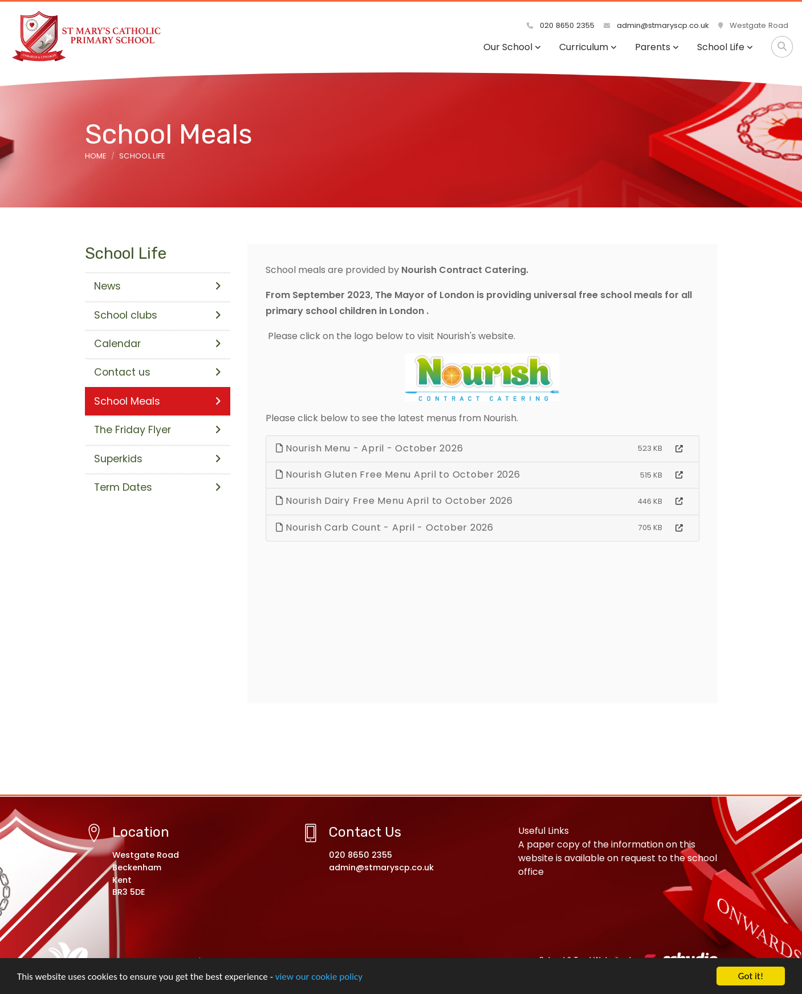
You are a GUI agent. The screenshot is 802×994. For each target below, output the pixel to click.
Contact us (157, 372)
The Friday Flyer (157, 430)
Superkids (157, 459)
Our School (512, 47)
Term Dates (157, 487)
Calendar (157, 344)
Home (96, 156)
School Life (725, 47)
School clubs (157, 315)
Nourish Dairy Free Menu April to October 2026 (394, 500)
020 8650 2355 (561, 25)
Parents (657, 47)
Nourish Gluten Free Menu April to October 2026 (398, 474)
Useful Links (543, 830)
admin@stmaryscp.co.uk (656, 25)
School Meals (157, 401)
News (157, 286)
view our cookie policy (319, 978)
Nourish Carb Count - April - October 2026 (385, 527)
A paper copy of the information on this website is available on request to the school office (617, 858)
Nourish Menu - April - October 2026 (369, 448)
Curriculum (588, 47)
